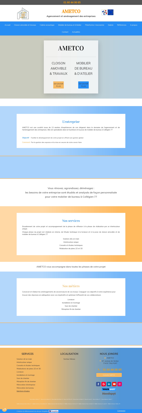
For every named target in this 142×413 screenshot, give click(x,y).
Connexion (121, 411)
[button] (4, 409)
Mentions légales (23, 391)
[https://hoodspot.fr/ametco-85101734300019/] (109, 394)
